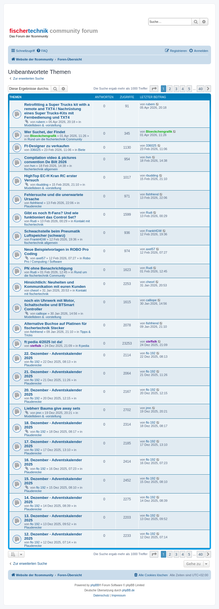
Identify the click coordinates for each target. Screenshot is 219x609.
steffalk (35, 345)
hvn (32, 165)
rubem (40, 122)
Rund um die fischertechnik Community (55, 139)
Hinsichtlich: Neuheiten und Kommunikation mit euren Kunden (55, 284)
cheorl (34, 290)
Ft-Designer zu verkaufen (46, 146)
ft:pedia (84, 345)
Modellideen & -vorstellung (42, 125)
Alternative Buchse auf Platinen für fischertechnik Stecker (55, 325)
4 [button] (183, 88)
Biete (81, 149)
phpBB (94, 585)
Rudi (33, 221)
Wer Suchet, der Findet (44, 132)
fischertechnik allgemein (41, 169)
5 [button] (189, 88)
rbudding (42, 184)
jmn (38, 412)
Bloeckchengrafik (43, 135)
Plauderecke (33, 206)
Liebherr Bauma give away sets (52, 408)
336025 (35, 149)
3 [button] (176, 88)
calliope (41, 313)
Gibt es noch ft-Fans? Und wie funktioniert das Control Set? (51, 215)
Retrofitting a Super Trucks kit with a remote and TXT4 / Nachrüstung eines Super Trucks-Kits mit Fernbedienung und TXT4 (57, 111)
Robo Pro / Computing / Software (57, 259)
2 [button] (170, 88)
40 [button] (200, 88)
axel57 (40, 258)
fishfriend (36, 203)
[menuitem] (42, 50)
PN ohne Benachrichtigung (48, 268)
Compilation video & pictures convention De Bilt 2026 (50, 159)
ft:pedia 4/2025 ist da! (43, 342)
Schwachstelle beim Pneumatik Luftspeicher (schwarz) (52, 233)
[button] (154, 88)
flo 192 (35, 361)
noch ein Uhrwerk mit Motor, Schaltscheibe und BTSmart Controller (49, 304)
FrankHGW (38, 239)
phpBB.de (128, 590)
